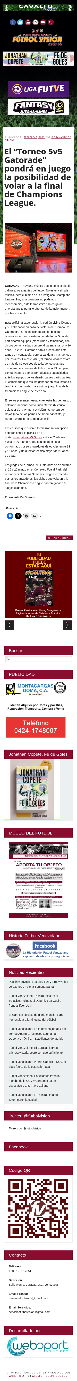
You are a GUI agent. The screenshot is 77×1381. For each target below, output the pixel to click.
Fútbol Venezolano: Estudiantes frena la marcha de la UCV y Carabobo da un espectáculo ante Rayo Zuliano (34, 1080)
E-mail (43, 22)
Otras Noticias (59, 538)
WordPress (17, 1375)
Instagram (35, 22)
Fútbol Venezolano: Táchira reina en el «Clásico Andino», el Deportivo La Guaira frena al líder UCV (35, 1000)
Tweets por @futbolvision (25, 1128)
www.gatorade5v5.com (27, 437)
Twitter (20, 22)
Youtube (28, 22)
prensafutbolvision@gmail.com (28, 1298)
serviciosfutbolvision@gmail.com (30, 1312)
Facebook (13, 22)
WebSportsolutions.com (50, 1375)
